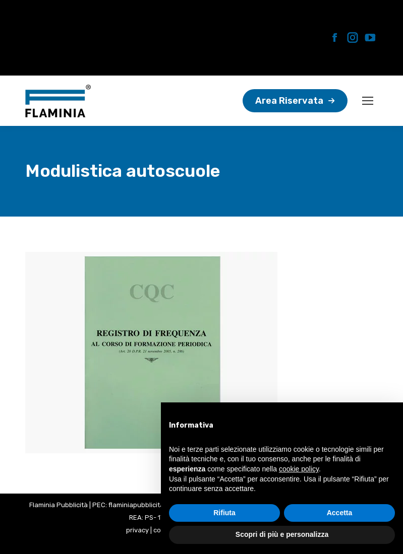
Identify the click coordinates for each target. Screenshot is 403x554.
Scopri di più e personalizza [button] (282, 534)
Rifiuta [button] (224, 513)
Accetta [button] (340, 513)
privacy (137, 530)
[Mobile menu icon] (368, 101)
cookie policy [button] (299, 469)
